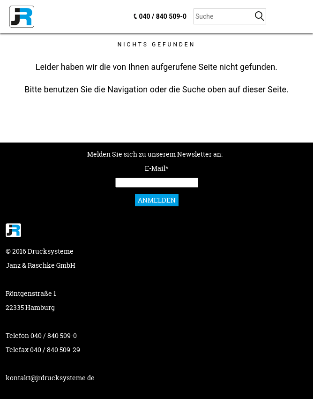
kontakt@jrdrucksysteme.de (50, 377)
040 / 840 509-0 (162, 16)
